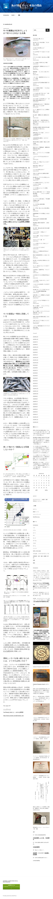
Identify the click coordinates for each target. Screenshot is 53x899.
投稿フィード (36, 511)
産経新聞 (35, 853)
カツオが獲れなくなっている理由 (40, 188)
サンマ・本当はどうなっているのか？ (41, 265)
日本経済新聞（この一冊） (39, 838)
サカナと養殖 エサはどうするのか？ (41, 235)
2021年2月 (35, 383)
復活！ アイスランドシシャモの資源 (41, 152)
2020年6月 (35, 404)
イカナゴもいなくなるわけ (39, 247)
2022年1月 (35, 354)
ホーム (34, 545)
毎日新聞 (47, 838)
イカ (34, 527)
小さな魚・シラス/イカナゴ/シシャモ (41, 553)
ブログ (34, 543)
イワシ (34, 530)
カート (34, 532)
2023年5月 (35, 344)
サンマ (5, 107)
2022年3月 (35, 352)
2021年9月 (35, 365)
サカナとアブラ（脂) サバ (39, 239)
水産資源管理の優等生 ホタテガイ (40, 138)
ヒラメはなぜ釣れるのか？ (39, 169)
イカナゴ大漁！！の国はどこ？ (40, 232)
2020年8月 (35, 398)
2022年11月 (35, 347)
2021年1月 (35, 386)
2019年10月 (35, 422)
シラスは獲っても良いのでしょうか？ (41, 280)
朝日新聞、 (47, 853)
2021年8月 (35, 367)
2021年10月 (35, 362)
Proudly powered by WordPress (9, 895)
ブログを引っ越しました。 (39, 38)
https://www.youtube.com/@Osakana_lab (13, 715)
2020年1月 (35, 414)
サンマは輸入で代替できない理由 (40, 62)
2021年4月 (35, 378)
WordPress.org (36, 517)
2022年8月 (35, 349)
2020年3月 (35, 411)
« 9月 (36, 490)
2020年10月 (35, 393)
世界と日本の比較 (37, 551)
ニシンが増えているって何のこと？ (40, 243)
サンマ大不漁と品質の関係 (39, 204)
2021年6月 (35, 373)
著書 (19, 15)
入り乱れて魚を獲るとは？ (39, 47)
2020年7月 (35, 401)
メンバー (35, 548)
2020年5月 (35, 406)
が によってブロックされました (11, 887)
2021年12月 (35, 357)
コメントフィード (37, 514)
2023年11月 (35, 339)
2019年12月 (35, 417)
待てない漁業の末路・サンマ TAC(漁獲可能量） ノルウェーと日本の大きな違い (41, 193)
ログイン (35, 509)
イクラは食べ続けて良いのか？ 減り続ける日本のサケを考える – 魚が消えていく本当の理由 (41, 433)
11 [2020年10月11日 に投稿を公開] (48, 480)
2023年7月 (35, 342)
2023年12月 (35, 336)
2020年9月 (35, 396)
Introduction (6, 15)
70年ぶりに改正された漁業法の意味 (41, 173)
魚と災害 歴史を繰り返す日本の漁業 (41, 228)
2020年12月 (35, 388)
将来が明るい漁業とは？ (38, 165)
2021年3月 (35, 380)
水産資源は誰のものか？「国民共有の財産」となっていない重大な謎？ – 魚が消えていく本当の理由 (41, 458)
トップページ (7, 709)
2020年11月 (35, 391)
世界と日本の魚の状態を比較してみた (41, 316)
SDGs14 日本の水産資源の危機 (40, 218)
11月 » (46, 490)
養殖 (34, 562)
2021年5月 (35, 375)
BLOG (14, 15)
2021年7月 (35, 370)
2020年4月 (35, 409)
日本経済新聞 (36, 847)
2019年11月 (35, 419)
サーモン (35, 540)
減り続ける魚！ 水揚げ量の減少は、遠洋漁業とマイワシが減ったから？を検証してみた (41, 122)
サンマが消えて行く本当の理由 (40, 446)
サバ (34, 535)
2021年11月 (35, 360)
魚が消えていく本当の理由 (26, 5)
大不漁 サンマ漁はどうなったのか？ (41, 161)
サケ (10, 107)
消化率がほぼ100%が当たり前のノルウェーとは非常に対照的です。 (16, 222)
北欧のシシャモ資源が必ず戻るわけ (40, 251)
